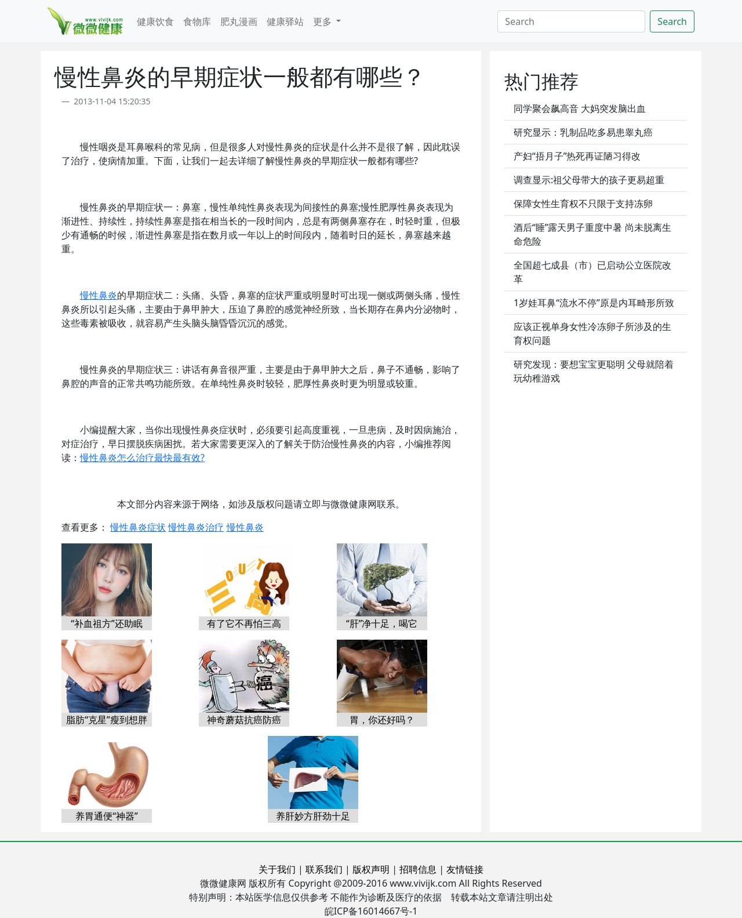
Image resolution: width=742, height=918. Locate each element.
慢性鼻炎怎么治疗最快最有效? (142, 457)
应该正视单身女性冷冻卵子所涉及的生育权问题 (592, 333)
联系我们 (324, 869)
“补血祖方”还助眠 (107, 623)
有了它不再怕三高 (244, 623)
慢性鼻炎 (98, 295)
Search (672, 21)
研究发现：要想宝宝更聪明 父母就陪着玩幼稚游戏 (594, 371)
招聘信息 (418, 869)
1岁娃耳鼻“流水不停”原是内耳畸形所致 (594, 302)
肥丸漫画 (238, 21)
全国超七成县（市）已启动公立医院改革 (592, 272)
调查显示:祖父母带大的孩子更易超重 (589, 179)
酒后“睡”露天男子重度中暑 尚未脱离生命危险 (592, 234)
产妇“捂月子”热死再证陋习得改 (577, 156)
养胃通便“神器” (106, 816)
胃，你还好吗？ (382, 719)
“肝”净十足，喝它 (382, 623)
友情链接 (464, 869)
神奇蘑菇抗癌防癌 (244, 719)
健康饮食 (155, 21)
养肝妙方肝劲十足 (313, 816)
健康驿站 (285, 21)
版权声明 (371, 869)
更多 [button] (323, 21)
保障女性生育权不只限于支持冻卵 (583, 203)
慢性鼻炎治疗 (196, 527)
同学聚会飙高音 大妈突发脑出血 (580, 108)
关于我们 (277, 869)
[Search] (571, 21)
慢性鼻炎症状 (138, 527)
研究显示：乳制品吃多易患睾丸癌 (583, 132)
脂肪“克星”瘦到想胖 (106, 719)
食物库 (197, 21)
